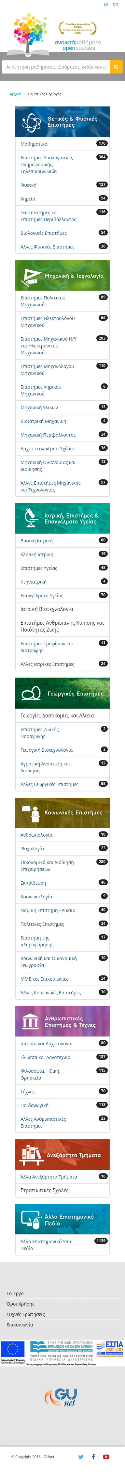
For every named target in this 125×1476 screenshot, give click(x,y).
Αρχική (15, 93)
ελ (106, 4)
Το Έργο (15, 1293)
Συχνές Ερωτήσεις (26, 1314)
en (115, 4)
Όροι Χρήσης (21, 1304)
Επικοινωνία (20, 1325)
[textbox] (56, 66)
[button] (116, 66)
